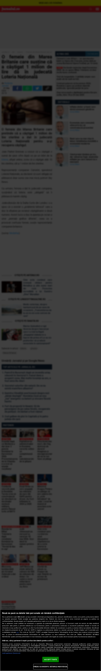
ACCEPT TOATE (50, 659)
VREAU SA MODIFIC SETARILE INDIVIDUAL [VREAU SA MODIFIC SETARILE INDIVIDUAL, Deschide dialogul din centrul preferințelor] (50, 667)
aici (17, 632)
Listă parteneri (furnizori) (11, 653)
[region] (50, 640)
